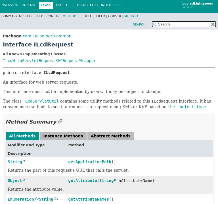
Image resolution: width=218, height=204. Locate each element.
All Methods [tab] (22, 136)
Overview (10, 5)
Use (59, 5)
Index (106, 5)
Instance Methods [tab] (63, 136)
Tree (70, 5)
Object (15, 180)
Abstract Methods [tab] (111, 136)
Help (118, 5)
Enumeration (21, 199)
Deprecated (87, 5)
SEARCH (139, 24)
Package (29, 5)
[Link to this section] (60, 122)
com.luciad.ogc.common (47, 36)
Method (69, 16)
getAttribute (82, 180)
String (15, 162)
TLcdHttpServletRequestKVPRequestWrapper (49, 60)
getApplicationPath (90, 162)
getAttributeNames (88, 199)
